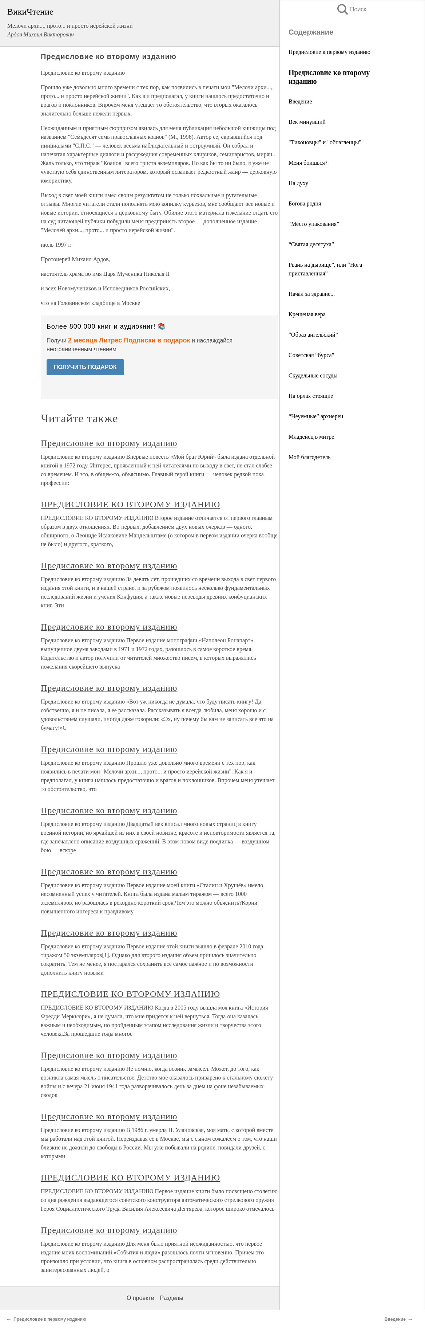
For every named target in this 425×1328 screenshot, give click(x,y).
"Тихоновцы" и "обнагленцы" (325, 142)
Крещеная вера (307, 314)
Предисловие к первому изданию (329, 52)
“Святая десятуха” (311, 244)
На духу (298, 183)
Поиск (351, 9)
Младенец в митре (311, 437)
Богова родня (305, 203)
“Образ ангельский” (313, 335)
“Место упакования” (314, 224)
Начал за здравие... (312, 294)
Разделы (171, 1298)
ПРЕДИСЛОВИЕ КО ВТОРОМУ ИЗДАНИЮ (130, 504)
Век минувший (307, 122)
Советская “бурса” (311, 355)
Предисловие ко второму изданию (109, 443)
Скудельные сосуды (313, 375)
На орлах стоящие (311, 396)
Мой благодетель (310, 457)
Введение (300, 101)
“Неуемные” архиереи (316, 416)
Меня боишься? (308, 163)
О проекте (140, 1298)
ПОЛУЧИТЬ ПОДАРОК (85, 367)
